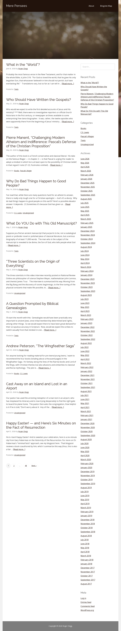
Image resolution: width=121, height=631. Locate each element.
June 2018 (85, 543)
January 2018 (86, 563)
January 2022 (86, 371)
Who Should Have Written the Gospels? (38, 100)
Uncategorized (28, 213)
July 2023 (85, 299)
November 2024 (88, 235)
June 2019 (85, 495)
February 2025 (87, 223)
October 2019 (87, 479)
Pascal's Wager (26, 171)
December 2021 (87, 375)
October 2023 (87, 287)
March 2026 (86, 171)
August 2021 (86, 391)
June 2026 (85, 159)
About (91, 6)
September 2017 (88, 580)
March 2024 (86, 267)
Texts (16, 89)
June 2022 (85, 351)
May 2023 (85, 307)
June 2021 (85, 399)
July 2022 (85, 347)
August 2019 (86, 487)
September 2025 (88, 195)
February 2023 (87, 319)
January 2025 (86, 227)
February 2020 (87, 463)
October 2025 (87, 191)
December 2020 (87, 423)
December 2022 (87, 327)
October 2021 (87, 383)
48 (26, 465)
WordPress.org (87, 610)
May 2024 (85, 259)
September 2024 (88, 243)
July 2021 (85, 395)
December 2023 (87, 279)
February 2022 (87, 367)
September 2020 (88, 435)
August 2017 (86, 584)
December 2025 (87, 183)
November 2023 (88, 283)
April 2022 (85, 359)
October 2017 (87, 576)
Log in (83, 598)
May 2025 (85, 211)
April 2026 (85, 167)
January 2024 (86, 275)
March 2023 (86, 315)
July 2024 (85, 251)
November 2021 (88, 379)
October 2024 (87, 239)
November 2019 (88, 475)
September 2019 (88, 483)
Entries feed (86, 602)
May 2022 (85, 355)
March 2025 (86, 219)
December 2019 (87, 471)
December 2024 (87, 231)
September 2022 (88, 339)
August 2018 (86, 535)
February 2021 (87, 415)
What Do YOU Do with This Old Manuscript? (41, 223)
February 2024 (87, 271)
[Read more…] (68, 83)
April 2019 (85, 503)
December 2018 (87, 519)
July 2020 (85, 443)
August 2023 (86, 295)
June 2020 (85, 447)
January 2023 (86, 323)
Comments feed (88, 606)
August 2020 (86, 439)
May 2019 (85, 499)
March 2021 (86, 411)
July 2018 (85, 539)
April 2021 (85, 407)
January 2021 (86, 419)
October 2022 (87, 335)
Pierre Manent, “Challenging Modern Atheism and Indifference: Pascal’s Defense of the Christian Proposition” (41, 141)
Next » (33, 465)
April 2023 (85, 311)
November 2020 (88, 427)
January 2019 (86, 515)
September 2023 (88, 291)
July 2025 (85, 203)
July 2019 (85, 491)
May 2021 (85, 403)
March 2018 (86, 555)
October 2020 (87, 431)
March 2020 (86, 459)
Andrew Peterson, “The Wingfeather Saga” (40, 346)
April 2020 (85, 455)
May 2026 (85, 163)
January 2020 (86, 467)
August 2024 (86, 247)
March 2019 (86, 507)
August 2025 (86, 199)
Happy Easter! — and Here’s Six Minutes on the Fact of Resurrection (41, 425)
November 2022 (88, 331)
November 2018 (88, 523)
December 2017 (87, 567)
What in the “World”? (23, 64)
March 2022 (86, 363)
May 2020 (85, 451)
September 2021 (88, 387)
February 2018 (87, 559)
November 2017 (88, 572)
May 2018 (85, 547)
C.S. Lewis (18, 213)
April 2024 (85, 263)
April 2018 (85, 551)
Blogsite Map (106, 6)
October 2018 (87, 527)
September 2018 (88, 531)
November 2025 (88, 187)
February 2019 (87, 511)
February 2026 (87, 175)
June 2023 (85, 303)
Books (16, 171)
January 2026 (86, 179)
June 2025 (85, 207)
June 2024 (85, 255)
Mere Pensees (16, 6)
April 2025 (85, 215)
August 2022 (86, 343)
